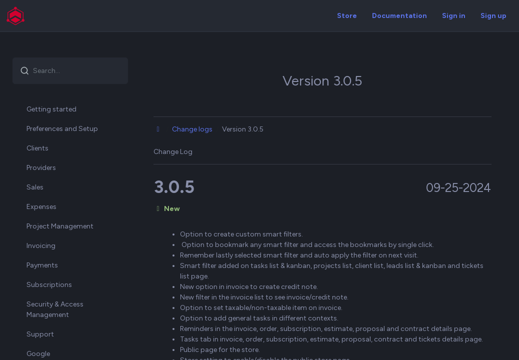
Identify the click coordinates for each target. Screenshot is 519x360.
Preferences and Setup (62, 128)
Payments (42, 265)
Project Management (60, 226)
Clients (37, 148)
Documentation (399, 16)
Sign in (454, 16)
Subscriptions (49, 284)
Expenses (41, 206)
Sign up (493, 16)
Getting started (51, 109)
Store (347, 16)
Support (40, 334)
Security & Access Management (55, 309)
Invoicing (41, 246)
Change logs (192, 129)
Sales (35, 187)
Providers (41, 168)
